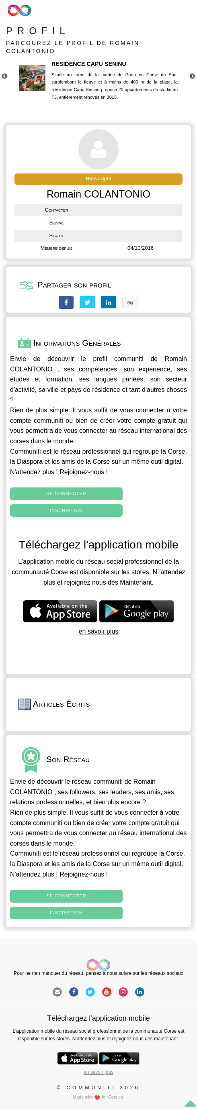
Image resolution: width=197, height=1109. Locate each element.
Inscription (66, 510)
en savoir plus (99, 631)
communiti (129, 358)
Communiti (25, 451)
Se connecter (66, 493)
